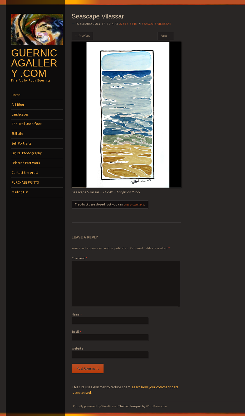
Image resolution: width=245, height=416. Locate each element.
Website (77, 348)
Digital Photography (27, 153)
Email (76, 331)
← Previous (82, 35)
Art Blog (18, 104)
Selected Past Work (26, 163)
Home (16, 95)
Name (77, 314)
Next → (166, 35)
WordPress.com (156, 406)
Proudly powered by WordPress (94, 406)
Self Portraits (21, 143)
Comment (79, 258)
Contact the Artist (25, 172)
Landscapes (20, 114)
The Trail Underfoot (27, 124)
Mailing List (20, 192)
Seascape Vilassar (156, 23)
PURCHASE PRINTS (25, 182)
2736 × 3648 (128, 23)
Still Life (17, 133)
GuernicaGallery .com (34, 63)
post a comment (134, 204)
